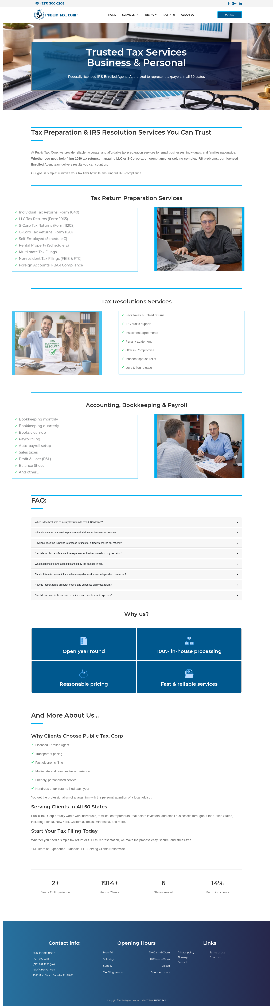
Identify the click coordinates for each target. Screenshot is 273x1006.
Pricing (148, 14)
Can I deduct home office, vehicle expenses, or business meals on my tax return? (79, 553)
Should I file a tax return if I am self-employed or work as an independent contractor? (80, 574)
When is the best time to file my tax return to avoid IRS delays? (69, 522)
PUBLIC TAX (160, 1000)
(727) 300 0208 (52, 3)
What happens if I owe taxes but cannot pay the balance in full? (69, 563)
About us (187, 14)
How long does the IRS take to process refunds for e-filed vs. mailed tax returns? (78, 543)
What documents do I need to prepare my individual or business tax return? (75, 532)
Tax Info (169, 14)
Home (112, 14)
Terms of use (217, 952)
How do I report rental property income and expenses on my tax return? (73, 584)
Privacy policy (186, 952)
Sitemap (183, 957)
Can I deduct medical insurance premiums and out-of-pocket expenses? (73, 595)
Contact (182, 962)
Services (128, 14)
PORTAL (229, 14)
